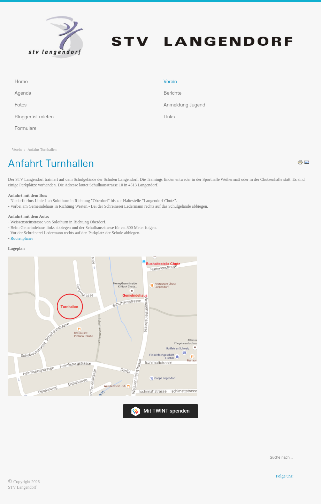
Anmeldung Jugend (184, 104)
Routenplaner (21, 238)
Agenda (23, 92)
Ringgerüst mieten (34, 116)
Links (169, 116)
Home (21, 81)
